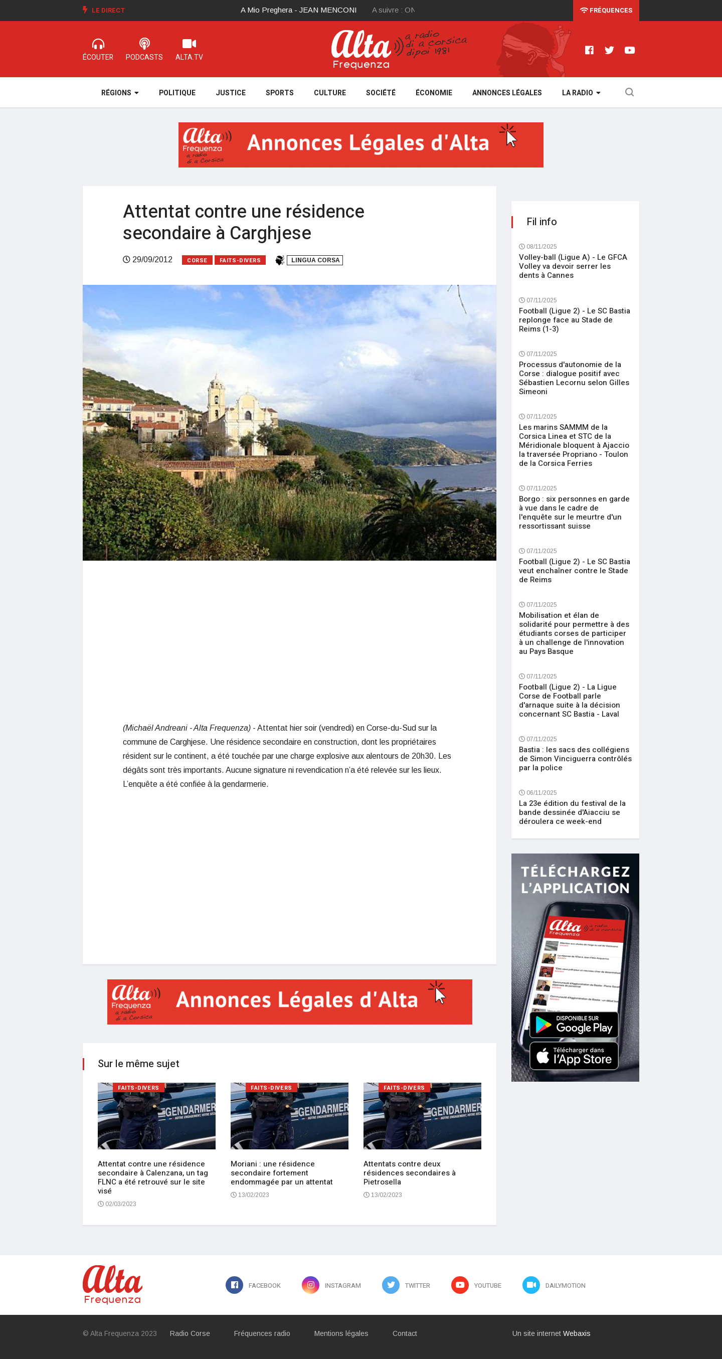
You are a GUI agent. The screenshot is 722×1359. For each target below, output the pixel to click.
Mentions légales (341, 1333)
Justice (231, 93)
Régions (120, 93)
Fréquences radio (262, 1333)
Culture (330, 93)
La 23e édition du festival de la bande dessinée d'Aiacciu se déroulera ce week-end (572, 812)
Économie (434, 93)
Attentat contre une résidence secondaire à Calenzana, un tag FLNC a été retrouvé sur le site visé (153, 1177)
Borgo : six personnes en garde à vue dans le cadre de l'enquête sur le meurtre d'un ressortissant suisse (574, 512)
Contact (405, 1333)
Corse (197, 260)
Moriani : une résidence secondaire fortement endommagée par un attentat (282, 1172)
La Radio (581, 93)
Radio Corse (190, 1333)
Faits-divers (240, 260)
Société (381, 93)
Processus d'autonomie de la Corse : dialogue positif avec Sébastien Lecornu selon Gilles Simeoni (574, 378)
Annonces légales (507, 93)
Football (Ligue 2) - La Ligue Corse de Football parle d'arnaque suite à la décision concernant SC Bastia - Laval (569, 701)
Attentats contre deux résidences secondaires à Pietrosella (410, 1172)
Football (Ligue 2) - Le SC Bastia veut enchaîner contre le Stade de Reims (574, 570)
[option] (307, 10)
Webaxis (577, 1333)
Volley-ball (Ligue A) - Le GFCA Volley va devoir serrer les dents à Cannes (573, 266)
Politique (177, 93)
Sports (280, 93)
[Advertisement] (289, 641)
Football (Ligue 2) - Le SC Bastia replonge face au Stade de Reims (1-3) (574, 319)
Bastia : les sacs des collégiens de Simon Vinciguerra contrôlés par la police (575, 758)
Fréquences (606, 10)
